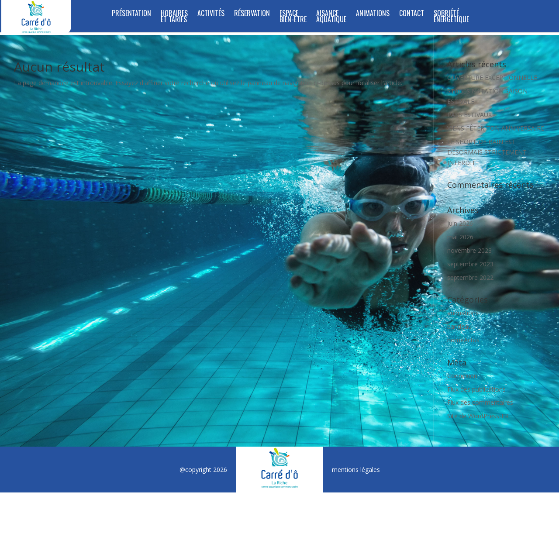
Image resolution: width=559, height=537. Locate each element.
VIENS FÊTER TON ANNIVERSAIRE (495, 128)
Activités (210, 14)
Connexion (462, 376)
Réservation (252, 14)
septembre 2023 (470, 264)
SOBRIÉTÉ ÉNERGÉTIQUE (451, 17)
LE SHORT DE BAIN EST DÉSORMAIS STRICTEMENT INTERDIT (487, 152)
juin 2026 (460, 223)
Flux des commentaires (480, 402)
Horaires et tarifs (174, 17)
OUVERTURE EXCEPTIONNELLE (492, 77)
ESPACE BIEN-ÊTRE (293, 17)
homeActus (463, 340)
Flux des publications (476, 389)
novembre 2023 (469, 250)
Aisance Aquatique (331, 17)
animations (463, 313)
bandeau (459, 326)
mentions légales (356, 469)
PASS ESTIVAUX (469, 114)
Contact (411, 14)
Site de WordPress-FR (478, 416)
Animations (373, 14)
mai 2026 (460, 237)
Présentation (131, 14)
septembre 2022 (470, 277)
